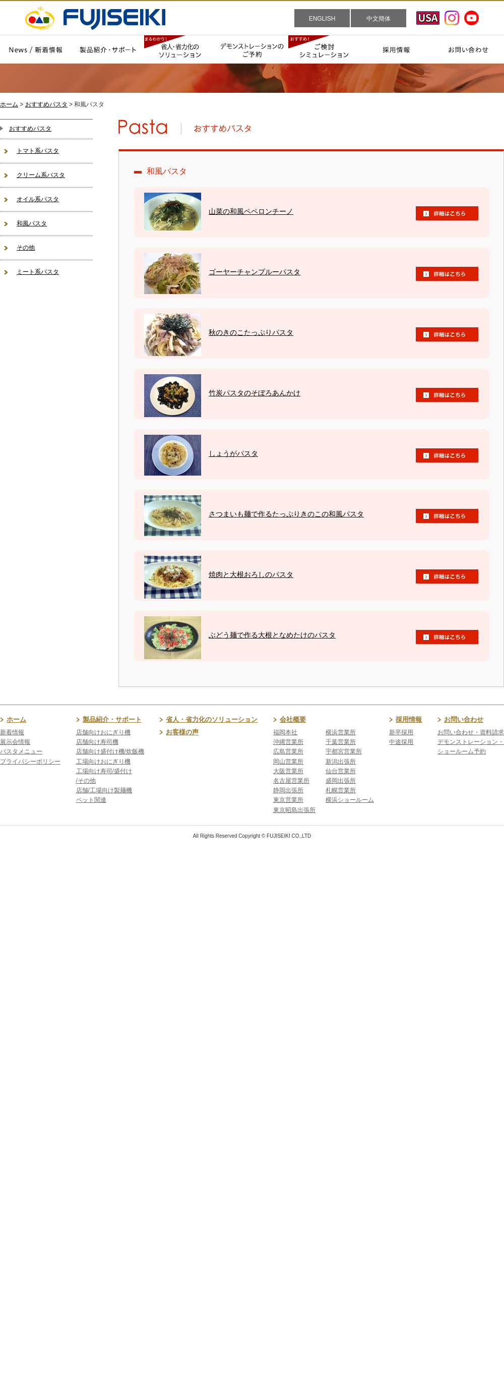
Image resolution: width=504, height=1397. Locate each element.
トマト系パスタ (38, 150)
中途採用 (401, 741)
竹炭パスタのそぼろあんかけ (254, 393)
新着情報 (12, 732)
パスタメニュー (21, 751)
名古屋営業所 (291, 780)
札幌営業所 (341, 790)
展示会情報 (15, 741)
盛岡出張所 (341, 780)
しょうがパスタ (233, 453)
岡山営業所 (288, 761)
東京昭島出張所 (294, 809)
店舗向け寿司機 (97, 741)
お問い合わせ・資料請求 (470, 732)
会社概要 (293, 719)
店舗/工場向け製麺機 (104, 790)
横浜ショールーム (350, 799)
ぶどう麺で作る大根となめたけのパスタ (272, 635)
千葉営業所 (341, 741)
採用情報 (409, 719)
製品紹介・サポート (112, 719)
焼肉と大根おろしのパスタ (251, 574)
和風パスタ (32, 223)
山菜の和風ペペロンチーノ (251, 211)
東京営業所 (288, 799)
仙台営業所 (341, 771)
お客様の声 (182, 732)
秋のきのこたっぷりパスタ (251, 332)
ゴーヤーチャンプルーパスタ (254, 272)
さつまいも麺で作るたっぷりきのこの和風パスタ (286, 514)
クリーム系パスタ (41, 175)
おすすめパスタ (46, 104)
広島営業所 (288, 751)
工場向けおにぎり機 (103, 761)
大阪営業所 (288, 771)
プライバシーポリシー (30, 761)
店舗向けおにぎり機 (103, 732)
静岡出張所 (288, 790)
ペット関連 (91, 799)
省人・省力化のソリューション (212, 719)
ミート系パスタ (38, 271)
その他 (26, 247)
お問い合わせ (463, 719)
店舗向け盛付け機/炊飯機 (110, 751)
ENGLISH (322, 18)
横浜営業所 (341, 732)
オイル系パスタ (38, 199)
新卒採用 (401, 732)
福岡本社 (285, 732)
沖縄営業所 (288, 741)
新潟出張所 (341, 761)
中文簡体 (378, 18)
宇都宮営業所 (344, 751)
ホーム (9, 104)
